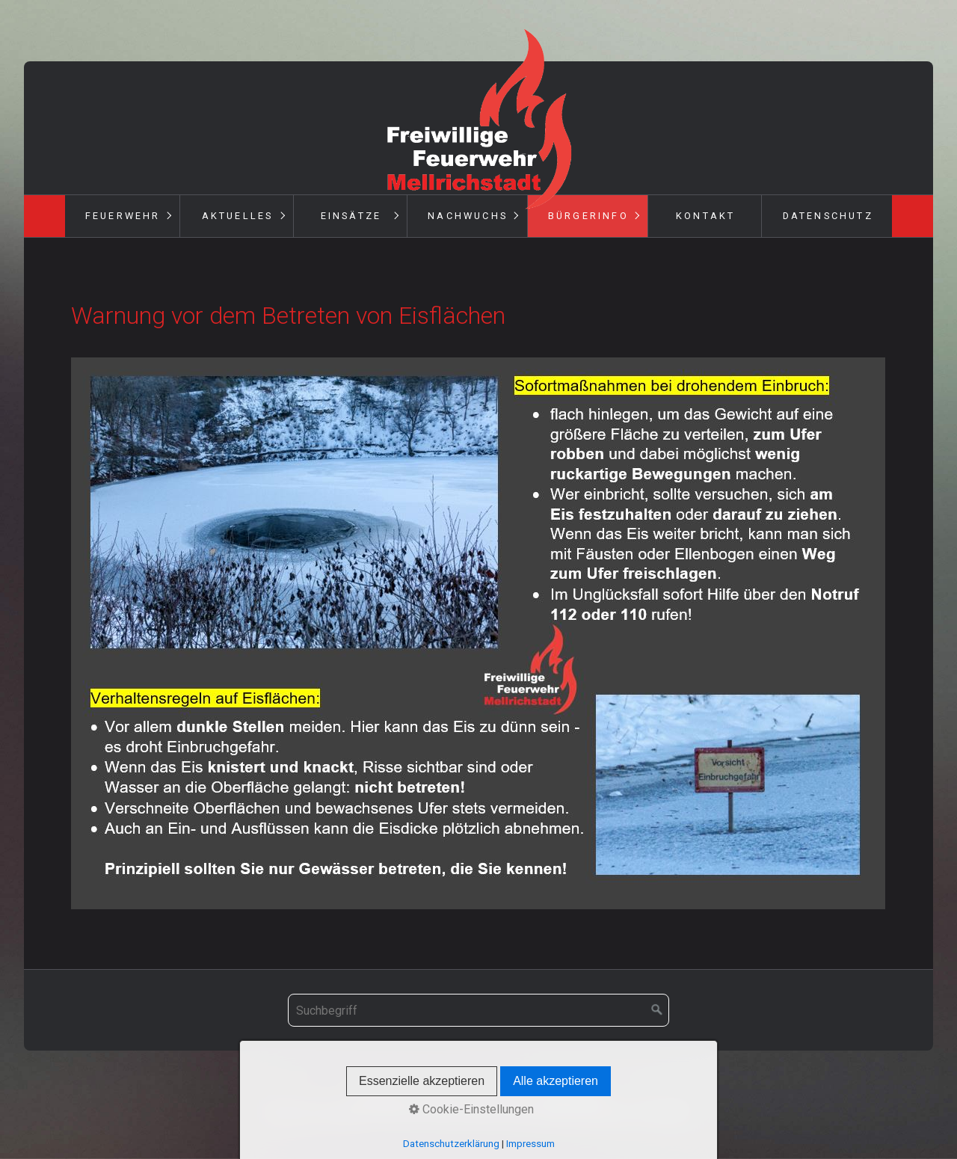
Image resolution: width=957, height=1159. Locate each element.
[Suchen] (657, 1010)
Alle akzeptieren (555, 1081)
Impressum (530, 1143)
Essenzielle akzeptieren (421, 1081)
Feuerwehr (123, 215)
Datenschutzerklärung (451, 1143)
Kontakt (705, 215)
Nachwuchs (468, 215)
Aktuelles (238, 215)
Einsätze (351, 215)
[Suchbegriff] (478, 1010)
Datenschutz (828, 215)
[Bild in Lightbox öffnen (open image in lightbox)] (478, 633)
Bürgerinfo (588, 215)
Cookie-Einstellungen (471, 1109)
